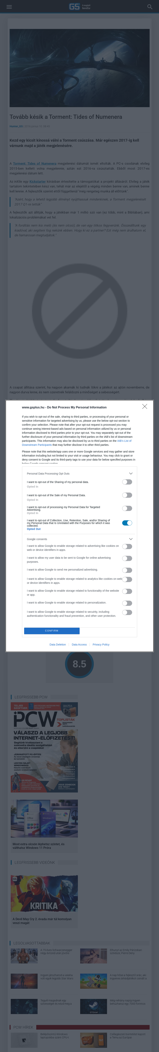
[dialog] (79, 526)
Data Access (79, 644)
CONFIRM (52, 631)
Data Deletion (58, 644)
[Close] (146, 407)
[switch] (127, 482)
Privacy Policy (101, 644)
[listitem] (79, 473)
